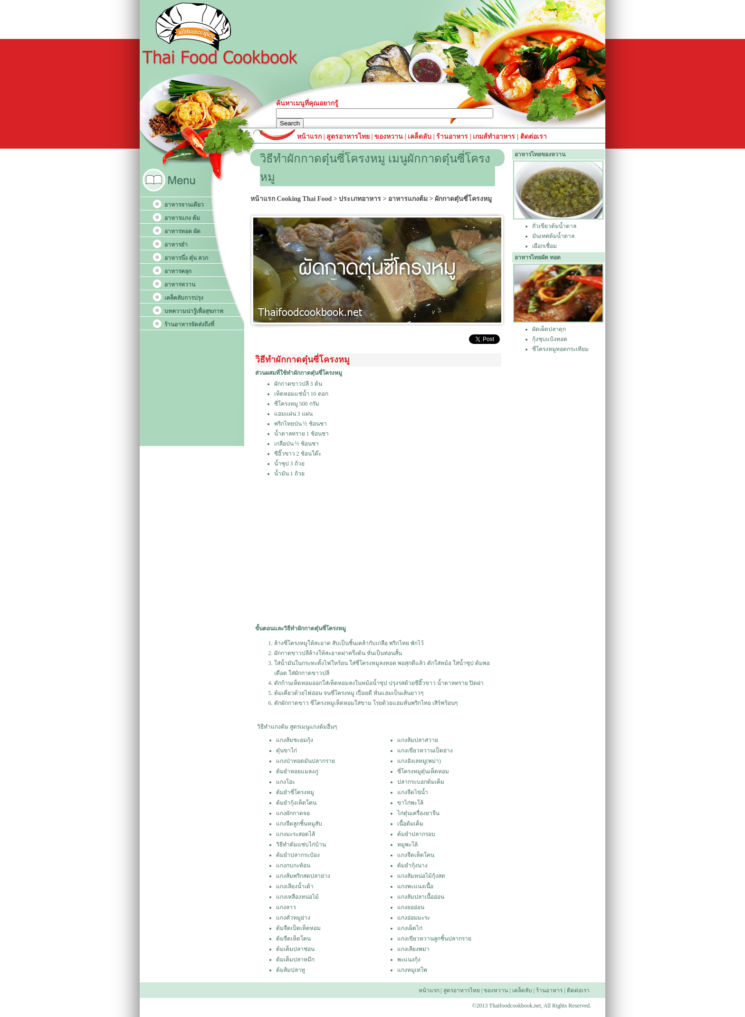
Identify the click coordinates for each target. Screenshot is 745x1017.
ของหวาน (389, 136)
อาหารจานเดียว (184, 204)
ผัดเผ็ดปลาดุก (549, 329)
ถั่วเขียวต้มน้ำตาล (554, 226)
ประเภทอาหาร (360, 198)
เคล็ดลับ (419, 136)
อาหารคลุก (177, 271)
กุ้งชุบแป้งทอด (549, 339)
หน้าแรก (310, 136)
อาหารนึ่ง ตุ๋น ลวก (186, 258)
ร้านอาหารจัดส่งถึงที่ (189, 324)
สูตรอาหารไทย (347, 136)
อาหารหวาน (179, 284)
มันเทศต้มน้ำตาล (553, 236)
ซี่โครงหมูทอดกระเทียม (560, 349)
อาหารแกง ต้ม (182, 218)
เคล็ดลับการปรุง (183, 298)
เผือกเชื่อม (544, 246)
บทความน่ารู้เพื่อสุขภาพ (193, 311)
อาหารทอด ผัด (182, 231)
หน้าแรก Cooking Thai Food (291, 198)
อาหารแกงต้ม (408, 198)
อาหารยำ (176, 244)
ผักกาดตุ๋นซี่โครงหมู (463, 198)
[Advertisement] (377, 551)
